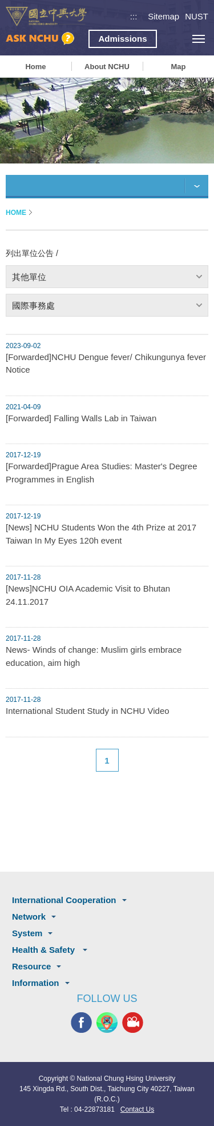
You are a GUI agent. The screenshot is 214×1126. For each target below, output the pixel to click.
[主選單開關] (198, 39)
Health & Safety (44, 950)
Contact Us (137, 1109)
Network (29, 916)
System (27, 933)
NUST (196, 16)
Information (35, 983)
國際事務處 (33, 305)
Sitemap (163, 16)
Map (178, 66)
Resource (31, 966)
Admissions (122, 38)
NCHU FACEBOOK (81, 1022)
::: (134, 16)
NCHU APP (107, 1022)
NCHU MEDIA (132, 1022)
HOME (16, 213)
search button (173, 39)
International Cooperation (64, 900)
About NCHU (107, 66)
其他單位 (29, 277)
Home (35, 66)
